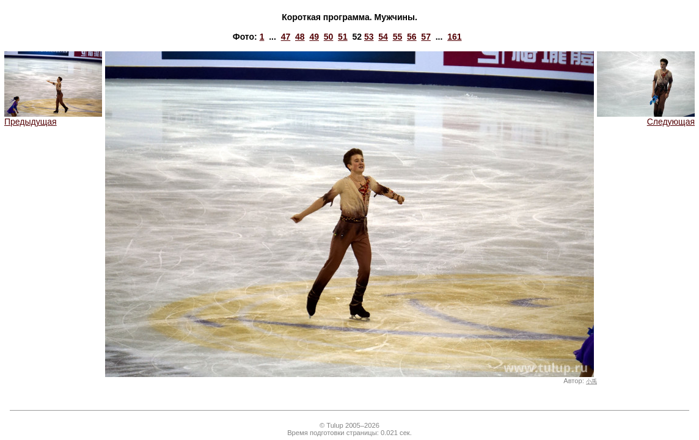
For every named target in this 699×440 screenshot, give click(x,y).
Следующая (646, 118)
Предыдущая (53, 118)
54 (383, 37)
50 (329, 37)
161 (454, 37)
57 (426, 37)
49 (314, 37)
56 (412, 37)
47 (286, 37)
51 (343, 37)
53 (369, 37)
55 (398, 37)
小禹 (591, 381)
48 (300, 37)
